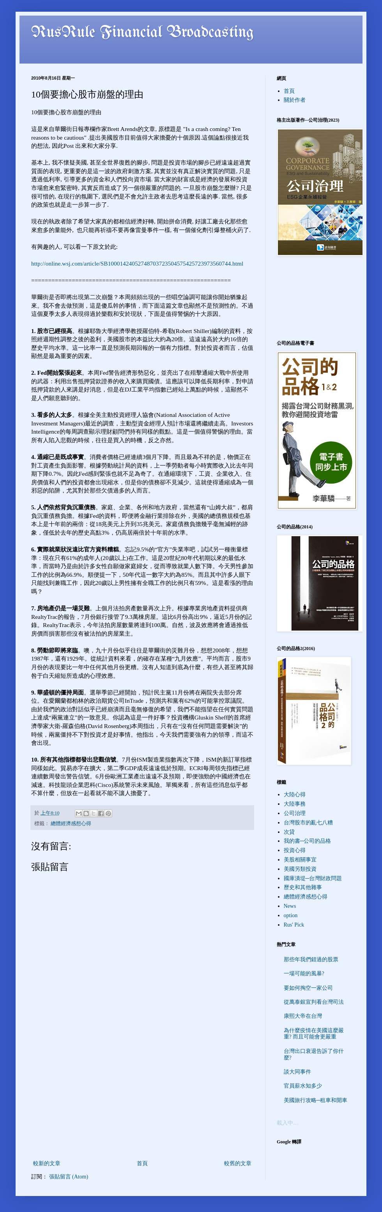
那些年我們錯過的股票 (311, 959)
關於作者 (295, 100)
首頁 (142, 1163)
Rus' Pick (294, 925)
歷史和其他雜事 (303, 887)
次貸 (289, 832)
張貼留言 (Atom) (68, 1177)
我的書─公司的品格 (307, 841)
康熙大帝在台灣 (303, 1016)
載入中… (288, 1123)
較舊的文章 (237, 1163)
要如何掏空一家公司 (308, 988)
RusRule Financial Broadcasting (142, 32)
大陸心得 (295, 794)
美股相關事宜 (300, 860)
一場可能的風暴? (304, 973)
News (290, 906)
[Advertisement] (142, 1100)
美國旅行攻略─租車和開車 (316, 1100)
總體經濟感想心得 (71, 823)
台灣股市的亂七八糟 (308, 823)
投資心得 (295, 850)
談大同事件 (297, 1072)
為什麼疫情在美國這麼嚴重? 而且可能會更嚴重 (314, 1034)
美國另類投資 (300, 869)
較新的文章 (46, 1163)
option (291, 915)
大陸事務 (295, 804)
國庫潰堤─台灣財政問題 (313, 878)
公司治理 (295, 813)
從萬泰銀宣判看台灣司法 (314, 1002)
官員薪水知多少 (303, 1086)
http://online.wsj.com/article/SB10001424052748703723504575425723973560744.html (137, 263)
